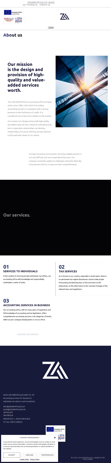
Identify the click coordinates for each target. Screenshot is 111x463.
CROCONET (88, 459)
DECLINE (29, 455)
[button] (55, 438)
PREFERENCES (47, 455)
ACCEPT (11, 455)
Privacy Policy (34, 459)
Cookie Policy (24, 459)
